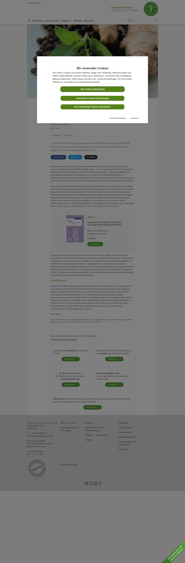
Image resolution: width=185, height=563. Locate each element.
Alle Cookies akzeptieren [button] (92, 89)
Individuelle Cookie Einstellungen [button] (92, 98)
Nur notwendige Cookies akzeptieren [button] (92, 107)
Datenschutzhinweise (118, 118)
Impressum (134, 118)
